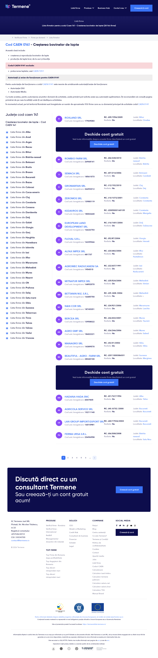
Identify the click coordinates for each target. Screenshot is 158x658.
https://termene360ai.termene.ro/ (94, 624)
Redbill (49, 535)
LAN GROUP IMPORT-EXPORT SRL (84, 421)
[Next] (95, 458)
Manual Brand (98, 593)
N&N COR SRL (73, 306)
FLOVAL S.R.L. (72, 239)
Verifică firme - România (55, 525)
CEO (71, 525)
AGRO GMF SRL (74, 331)
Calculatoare (97, 570)
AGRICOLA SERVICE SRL (79, 409)
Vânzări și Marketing (77, 529)
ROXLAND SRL (73, 117)
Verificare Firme (21, 37)
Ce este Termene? (99, 536)
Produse (89, 8)
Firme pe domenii (38, 37)
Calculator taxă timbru (101, 573)
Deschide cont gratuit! (104, 144)
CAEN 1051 (38, 71)
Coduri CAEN (97, 566)
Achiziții (72, 543)
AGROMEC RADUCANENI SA (81, 266)
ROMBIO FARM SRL (76, 158)
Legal (71, 546)
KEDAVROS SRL (74, 211)
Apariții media (98, 556)
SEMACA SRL (72, 173)
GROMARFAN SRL (75, 186)
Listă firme (75, 8)
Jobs (94, 559)
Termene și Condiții (100, 539)
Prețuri (95, 525)
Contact (95, 552)
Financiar (73, 539)
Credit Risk (73, 532)
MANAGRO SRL (74, 343)
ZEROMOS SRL (73, 198)
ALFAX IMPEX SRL (75, 251)
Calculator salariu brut (101, 587)
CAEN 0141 (48, 84)
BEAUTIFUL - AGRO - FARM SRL (82, 356)
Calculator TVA (98, 590)
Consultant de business (78, 536)
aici (99, 640)
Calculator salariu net (101, 583)
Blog (94, 529)
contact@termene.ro (20, 540)
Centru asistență (99, 532)
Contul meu (120, 8)
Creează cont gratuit (129, 489)
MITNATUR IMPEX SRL (77, 281)
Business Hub (104, 8)
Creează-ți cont (141, 8)
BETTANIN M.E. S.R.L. (77, 293)
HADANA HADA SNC (77, 396)
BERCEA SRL (72, 318)
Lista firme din (20, 132)
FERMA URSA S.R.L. (76, 434)
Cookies (95, 549)
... (90, 458)
